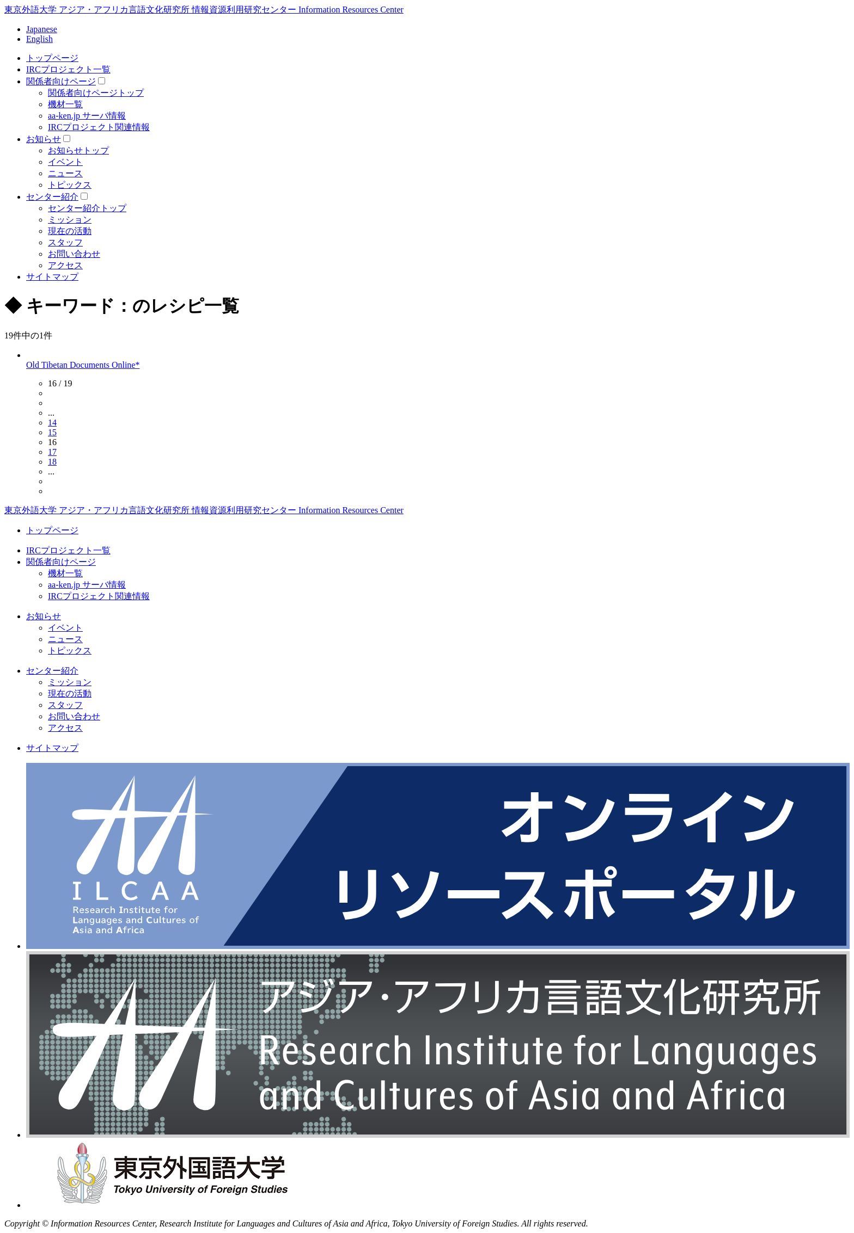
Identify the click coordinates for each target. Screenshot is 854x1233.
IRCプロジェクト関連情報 (99, 127)
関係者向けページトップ (96, 92)
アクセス (65, 265)
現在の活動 (69, 231)
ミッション (69, 219)
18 (52, 461)
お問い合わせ (74, 253)
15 (52, 432)
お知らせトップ (78, 150)
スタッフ (65, 242)
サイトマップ (52, 276)
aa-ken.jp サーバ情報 (87, 115)
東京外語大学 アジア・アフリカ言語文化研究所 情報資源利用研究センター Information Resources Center (204, 9)
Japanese (41, 29)
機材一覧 (65, 104)
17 (52, 452)
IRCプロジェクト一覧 (68, 69)
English (39, 39)
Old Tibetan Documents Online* (82, 364)
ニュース (65, 173)
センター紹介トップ (87, 208)
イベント (65, 162)
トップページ (52, 58)
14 (52, 422)
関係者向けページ (61, 81)
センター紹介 (52, 196)
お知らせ (43, 139)
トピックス (69, 184)
